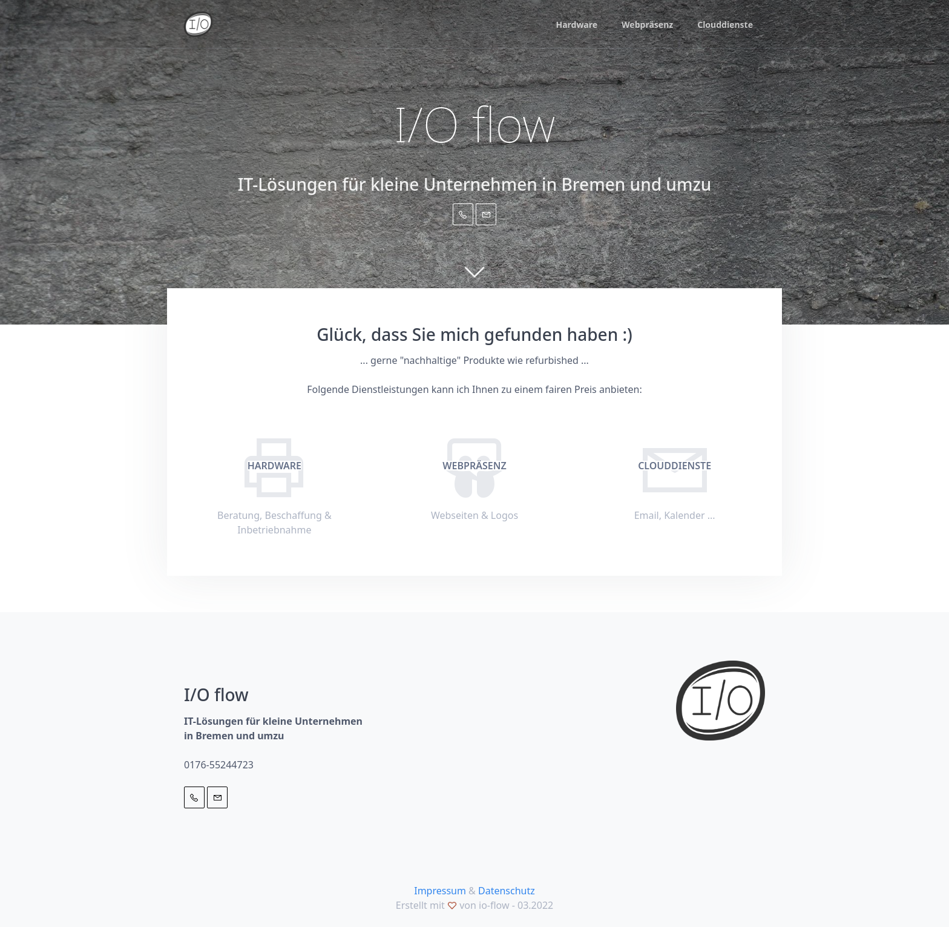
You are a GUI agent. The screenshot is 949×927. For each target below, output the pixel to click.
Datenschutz (506, 890)
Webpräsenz (647, 24)
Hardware (576, 24)
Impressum (440, 890)
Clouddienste (725, 24)
